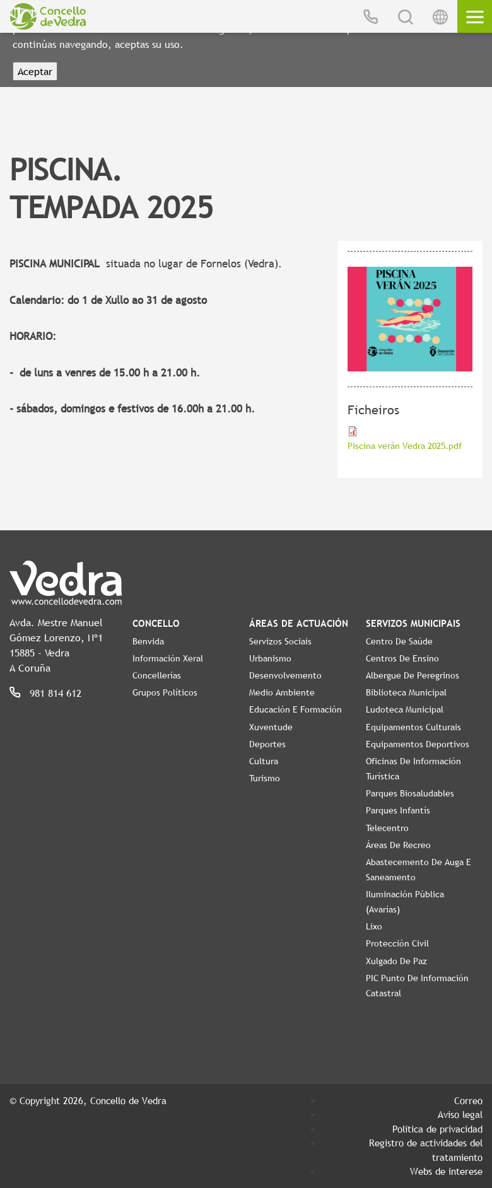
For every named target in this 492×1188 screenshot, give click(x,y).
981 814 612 (55, 693)
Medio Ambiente (282, 692)
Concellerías (156, 675)
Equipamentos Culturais (413, 727)
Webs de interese (446, 1171)
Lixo (374, 926)
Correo (468, 1100)
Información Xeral (167, 658)
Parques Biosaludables (410, 793)
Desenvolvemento (285, 675)
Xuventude (271, 727)
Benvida (148, 641)
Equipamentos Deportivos (417, 744)
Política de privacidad (437, 1128)
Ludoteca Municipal (404, 709)
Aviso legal (460, 1114)
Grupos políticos (164, 692)
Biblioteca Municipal (406, 692)
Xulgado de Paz (396, 961)
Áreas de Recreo (398, 845)
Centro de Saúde (399, 641)
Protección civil (397, 943)
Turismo (264, 778)
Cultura (263, 761)
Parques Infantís (398, 810)
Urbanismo (270, 658)
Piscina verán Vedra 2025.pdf (405, 445)
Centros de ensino (402, 658)
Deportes (267, 744)
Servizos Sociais (280, 641)
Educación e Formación (295, 709)
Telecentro (387, 828)
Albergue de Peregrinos (412, 675)
